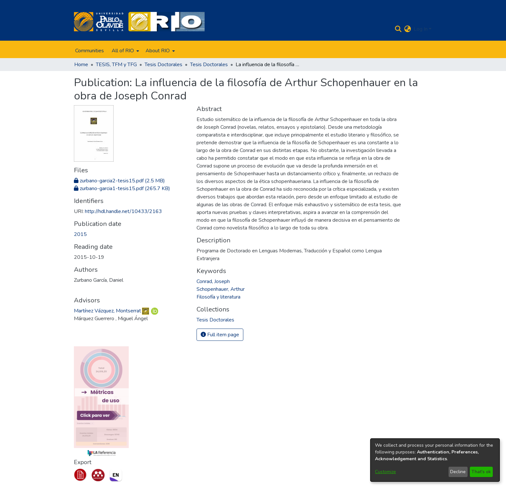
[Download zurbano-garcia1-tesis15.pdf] (122, 188)
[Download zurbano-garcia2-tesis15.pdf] (119, 180)
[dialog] (435, 460)
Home (81, 64)
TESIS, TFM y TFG (116, 64)
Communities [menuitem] (89, 50)
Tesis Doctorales (163, 64)
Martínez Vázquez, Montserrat (107, 310)
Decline (458, 472)
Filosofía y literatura (218, 296)
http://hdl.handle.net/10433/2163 (123, 211)
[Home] (98, 21)
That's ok (481, 472)
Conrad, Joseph (213, 281)
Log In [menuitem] (421, 29)
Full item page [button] (220, 334)
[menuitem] (124, 51)
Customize (385, 472)
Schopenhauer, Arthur (221, 289)
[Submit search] (398, 29)
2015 (80, 234)
